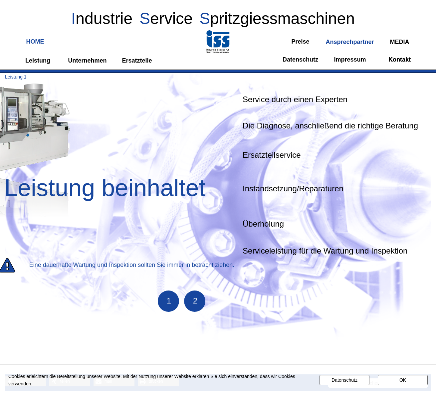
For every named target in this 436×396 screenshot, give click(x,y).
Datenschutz (344, 380)
